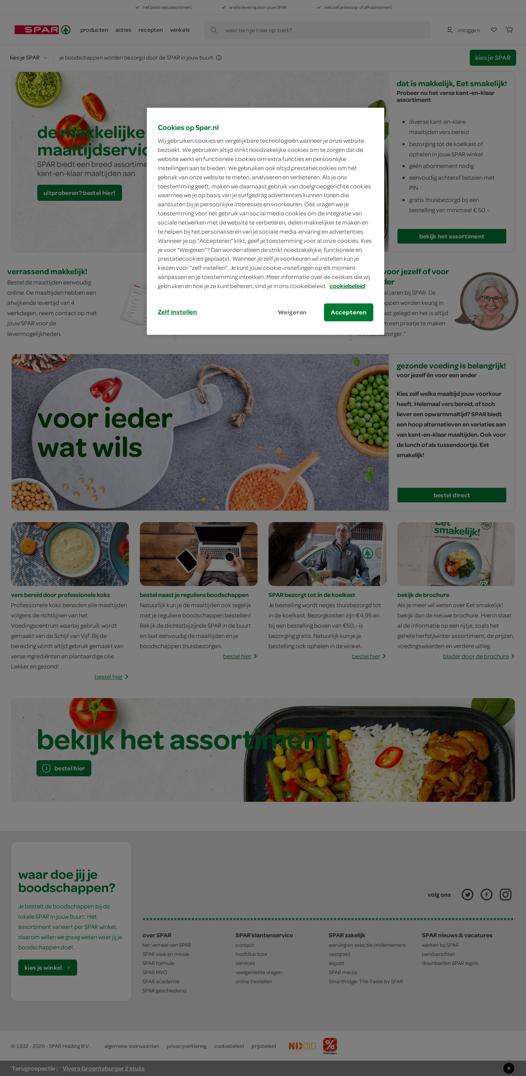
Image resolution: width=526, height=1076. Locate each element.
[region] (265, 221)
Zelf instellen (177, 312)
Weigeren (292, 312)
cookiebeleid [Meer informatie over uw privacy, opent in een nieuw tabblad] (347, 286)
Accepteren (349, 312)
